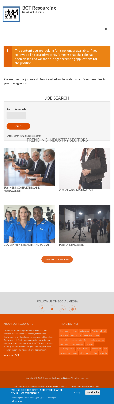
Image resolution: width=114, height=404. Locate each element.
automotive (84, 331)
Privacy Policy (52, 386)
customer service (97, 340)
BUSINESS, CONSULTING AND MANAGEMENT (22, 96)
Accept (77, 393)
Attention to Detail (99, 331)
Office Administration (76, 97)
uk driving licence (67, 349)
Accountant (96, 349)
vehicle (74, 331)
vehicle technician (91, 335)
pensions (89, 344)
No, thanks (93, 393)
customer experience (68, 353)
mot (105, 349)
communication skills (79, 340)
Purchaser (64, 344)
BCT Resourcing (39, 8)
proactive (64, 335)
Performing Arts (71, 151)
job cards (103, 353)
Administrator (76, 335)
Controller (64, 340)
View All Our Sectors (57, 166)
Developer (64, 331)
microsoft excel (83, 349)
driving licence (77, 344)
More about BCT (11, 355)
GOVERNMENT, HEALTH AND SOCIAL (26, 151)
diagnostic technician (88, 353)
